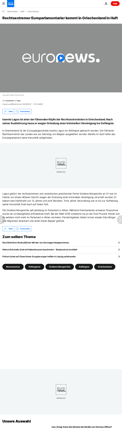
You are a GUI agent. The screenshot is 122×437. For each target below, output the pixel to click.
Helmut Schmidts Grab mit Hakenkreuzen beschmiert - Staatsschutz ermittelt (39, 249)
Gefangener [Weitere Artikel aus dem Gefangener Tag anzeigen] (35, 266)
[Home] (3, 11)
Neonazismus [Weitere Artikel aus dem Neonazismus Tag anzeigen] (13, 266)
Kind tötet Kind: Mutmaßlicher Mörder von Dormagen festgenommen (35, 242)
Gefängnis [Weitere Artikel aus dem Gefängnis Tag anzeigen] (84, 266)
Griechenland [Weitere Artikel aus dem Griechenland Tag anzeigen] (105, 266)
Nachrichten (12, 11)
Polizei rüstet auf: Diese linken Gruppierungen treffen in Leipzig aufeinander (39, 256)
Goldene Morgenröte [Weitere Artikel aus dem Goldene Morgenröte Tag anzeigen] (59, 266)
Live (115, 3)
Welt (22, 11)
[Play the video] (61, 58)
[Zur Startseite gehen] (10, 3)
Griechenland (33, 11)
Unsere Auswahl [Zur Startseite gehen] (16, 421)
